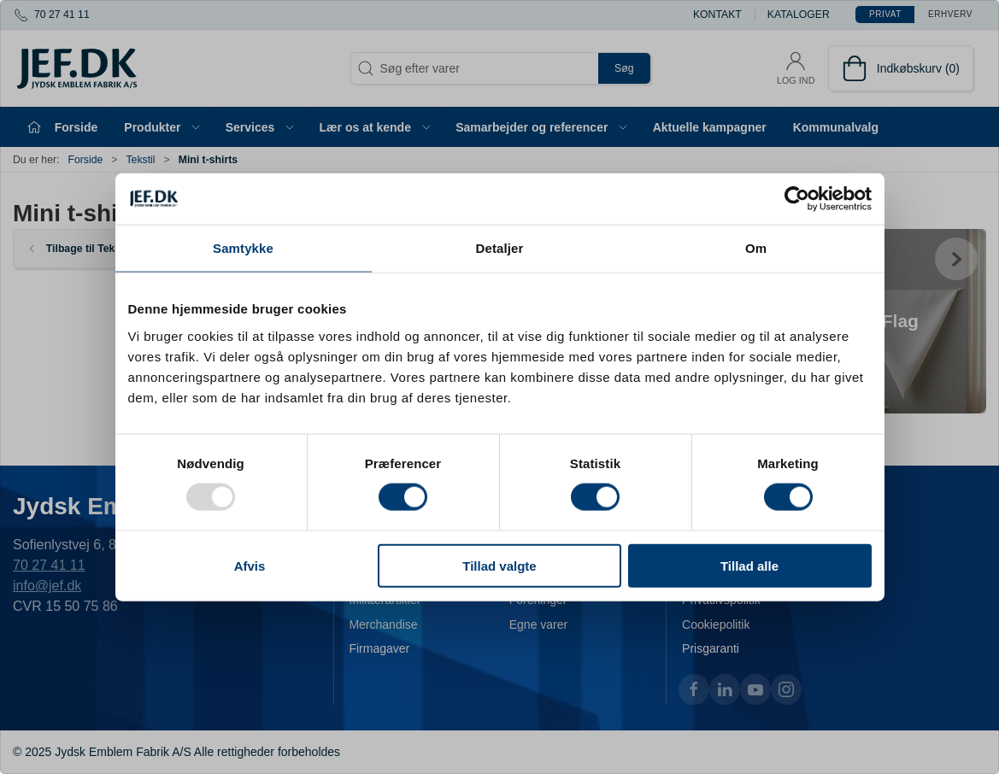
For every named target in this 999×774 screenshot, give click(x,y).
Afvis (250, 565)
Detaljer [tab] (500, 248)
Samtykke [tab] (243, 248)
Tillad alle (749, 565)
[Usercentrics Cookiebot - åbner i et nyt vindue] (797, 199)
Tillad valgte (499, 565)
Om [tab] (756, 248)
